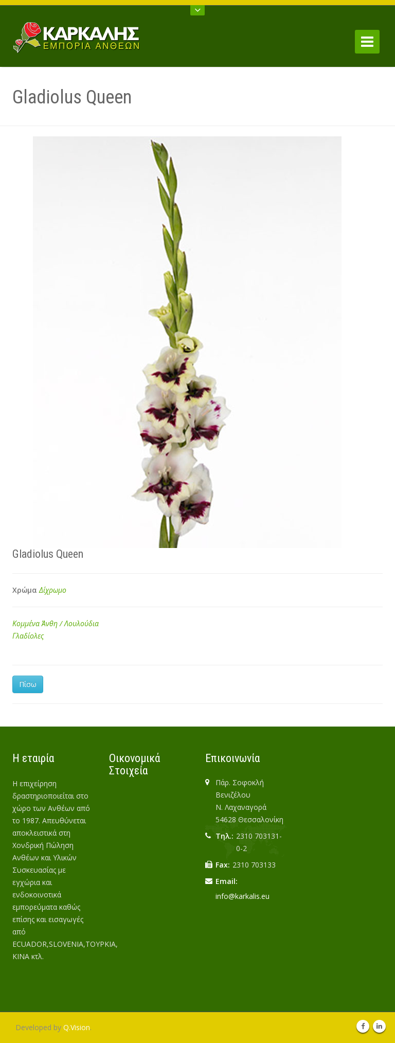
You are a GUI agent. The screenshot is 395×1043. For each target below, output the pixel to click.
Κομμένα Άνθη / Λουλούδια (55, 623)
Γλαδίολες (28, 636)
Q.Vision (76, 1027)
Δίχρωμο (52, 590)
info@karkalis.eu (243, 896)
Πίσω (28, 684)
